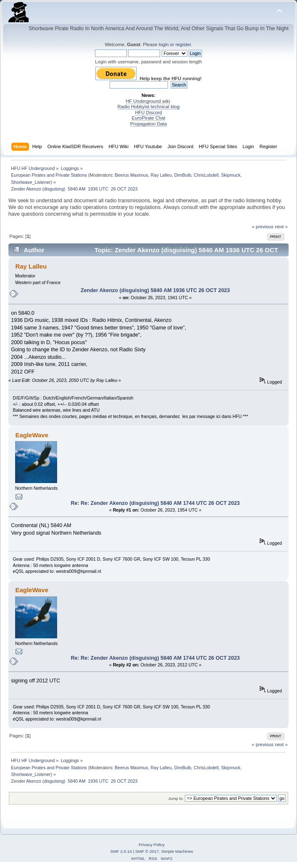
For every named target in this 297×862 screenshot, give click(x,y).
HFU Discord (148, 112)
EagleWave (31, 435)
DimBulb (182, 175)
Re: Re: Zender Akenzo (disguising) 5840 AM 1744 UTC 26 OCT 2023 (155, 503)
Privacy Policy (152, 844)
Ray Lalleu (161, 175)
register (183, 44)
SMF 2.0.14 (121, 851)
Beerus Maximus (131, 175)
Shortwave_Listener (30, 182)
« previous (262, 226)
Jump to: (176, 798)
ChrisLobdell (206, 175)
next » (281, 226)
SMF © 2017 (147, 851)
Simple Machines (177, 851)
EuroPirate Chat (149, 117)
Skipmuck (230, 175)
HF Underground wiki (148, 101)
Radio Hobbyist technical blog (149, 106)
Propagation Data (148, 123)
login (164, 44)
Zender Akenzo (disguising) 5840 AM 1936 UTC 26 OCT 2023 (155, 290)
